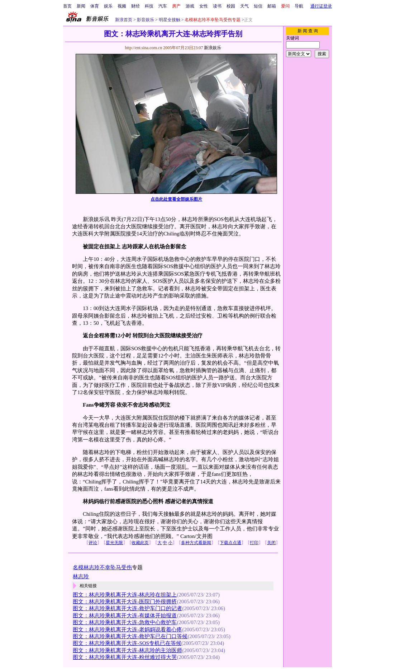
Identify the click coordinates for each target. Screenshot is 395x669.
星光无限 (114, 542)
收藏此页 (140, 542)
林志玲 (81, 576)
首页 (67, 6)
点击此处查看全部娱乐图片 (176, 199)
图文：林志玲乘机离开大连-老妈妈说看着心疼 (127, 629)
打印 (254, 542)
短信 (258, 6)
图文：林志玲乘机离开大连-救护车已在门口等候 (130, 636)
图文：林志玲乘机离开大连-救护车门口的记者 (127, 608)
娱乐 (108, 6)
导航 (299, 6)
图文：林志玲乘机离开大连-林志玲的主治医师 (127, 650)
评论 (93, 542)
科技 (149, 6)
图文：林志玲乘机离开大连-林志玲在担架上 (125, 595)
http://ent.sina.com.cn (144, 47)
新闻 (81, 6)
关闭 (271, 542)
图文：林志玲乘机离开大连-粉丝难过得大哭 (125, 657)
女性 (203, 6)
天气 (244, 6)
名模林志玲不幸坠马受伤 (102, 567)
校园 (231, 6)
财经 (135, 6)
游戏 (190, 6)
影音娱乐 (145, 19)
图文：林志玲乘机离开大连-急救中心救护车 (125, 622)
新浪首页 (123, 19)
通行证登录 (321, 6)
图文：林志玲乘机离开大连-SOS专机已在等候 (127, 643)
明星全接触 (169, 19)
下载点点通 (230, 542)
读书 (217, 6)
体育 (94, 6)
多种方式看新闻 (196, 542)
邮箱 (271, 6)
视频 (122, 6)
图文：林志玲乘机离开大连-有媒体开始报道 (125, 615)
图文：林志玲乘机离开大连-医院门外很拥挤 (125, 601)
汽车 (162, 6)
